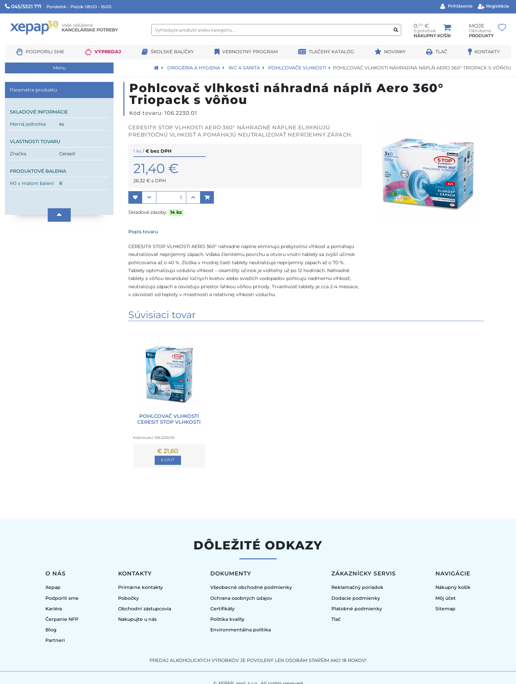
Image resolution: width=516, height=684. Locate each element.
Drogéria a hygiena (193, 68)
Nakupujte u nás (137, 619)
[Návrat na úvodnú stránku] (156, 68)
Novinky (395, 52)
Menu (59, 68)
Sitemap (445, 609)
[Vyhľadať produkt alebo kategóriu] (396, 30)
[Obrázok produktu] (427, 222)
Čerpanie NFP (61, 619)
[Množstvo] (171, 197)
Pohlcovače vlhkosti (297, 68)
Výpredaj (107, 52)
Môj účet (445, 598)
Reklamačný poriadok (357, 587)
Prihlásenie (460, 6)
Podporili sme (45, 52)
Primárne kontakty (140, 587)
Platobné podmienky (356, 609)
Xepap (53, 587)
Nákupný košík (453, 587)
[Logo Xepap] (76, 41)
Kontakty (487, 52)
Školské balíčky (172, 52)
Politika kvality (227, 619)
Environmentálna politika (240, 630)
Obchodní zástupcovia (144, 609)
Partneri (55, 640)
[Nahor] (59, 215)
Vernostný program (250, 52)
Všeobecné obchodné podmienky (251, 587)
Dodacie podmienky (355, 598)
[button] (135, 197)
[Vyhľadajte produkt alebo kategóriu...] (276, 30)
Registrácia (497, 6)
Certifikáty (222, 609)
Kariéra (53, 609)
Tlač (441, 52)
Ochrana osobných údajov (241, 598)
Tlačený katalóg (331, 52)
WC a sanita (244, 68)
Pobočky (128, 598)
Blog (51, 630)
